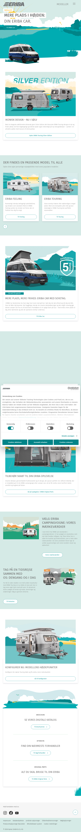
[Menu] (74, 3)
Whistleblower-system (34, 824)
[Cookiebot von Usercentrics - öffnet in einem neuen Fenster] (69, 388)
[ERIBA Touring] (60, 184)
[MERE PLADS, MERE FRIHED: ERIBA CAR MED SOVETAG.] (40, 268)
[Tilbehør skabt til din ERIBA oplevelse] (40, 450)
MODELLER (62, 4)
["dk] (13, 4)
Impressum (7, 821)
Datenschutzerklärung (27, 417)
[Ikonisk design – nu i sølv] (40, 94)
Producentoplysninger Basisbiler (14, 824)
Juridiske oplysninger (33, 821)
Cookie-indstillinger (50, 824)
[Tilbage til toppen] (75, 812)
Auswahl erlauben (40, 442)
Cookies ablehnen (15, 442)
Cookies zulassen (66, 442)
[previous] (5, 226)
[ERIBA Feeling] (21, 184)
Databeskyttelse (18, 821)
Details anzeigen (68, 436)
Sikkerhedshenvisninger (50, 821)
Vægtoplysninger (65, 821)
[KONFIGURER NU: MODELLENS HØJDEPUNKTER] (40, 642)
